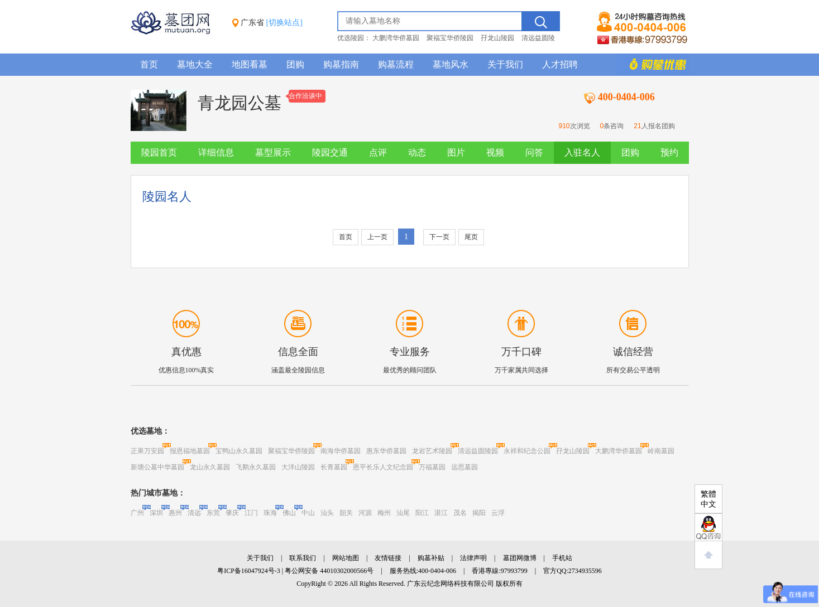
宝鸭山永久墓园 (238, 451)
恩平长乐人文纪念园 (383, 467)
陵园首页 (159, 152)
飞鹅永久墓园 (256, 467)
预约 (669, 152)
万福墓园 (432, 467)
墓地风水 (450, 64)
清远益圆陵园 (478, 451)
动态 (417, 152)
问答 (534, 152)
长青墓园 (333, 467)
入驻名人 (582, 152)
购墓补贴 (431, 558)
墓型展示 (273, 152)
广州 (137, 513)
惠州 (175, 513)
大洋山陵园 (298, 467)
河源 (365, 513)
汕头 (327, 513)
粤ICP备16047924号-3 (248, 571)
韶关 (346, 513)
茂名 (460, 513)
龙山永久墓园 (210, 467)
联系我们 (302, 558)
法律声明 (473, 558)
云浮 (498, 513)
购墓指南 (341, 64)
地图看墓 (249, 64)
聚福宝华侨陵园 (450, 38)
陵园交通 (330, 152)
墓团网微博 (520, 558)
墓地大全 (195, 64)
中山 (308, 513)
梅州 (384, 513)
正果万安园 (147, 451)
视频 (495, 152)
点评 (378, 152)
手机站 (562, 558)
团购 (295, 64)
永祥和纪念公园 (527, 451)
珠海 (270, 513)
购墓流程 (396, 64)
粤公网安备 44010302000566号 (329, 571)
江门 (251, 513)
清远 (194, 513)
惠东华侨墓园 (386, 451)
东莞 (213, 513)
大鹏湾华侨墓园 (395, 38)
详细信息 (216, 152)
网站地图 (345, 558)
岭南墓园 (661, 451)
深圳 (156, 513)
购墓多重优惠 (652, 65)
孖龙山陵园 (497, 38)
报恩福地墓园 (190, 451)
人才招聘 (560, 64)
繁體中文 (708, 499)
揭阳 (479, 513)
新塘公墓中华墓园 (157, 467)
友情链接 (388, 558)
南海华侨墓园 (340, 451)
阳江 (422, 513)
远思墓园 (464, 467)
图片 (456, 152)
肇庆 (232, 513)
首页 (149, 64)
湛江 (441, 513)
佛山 (289, 513)
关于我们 (505, 64)
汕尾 (403, 513)
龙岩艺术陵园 (432, 451)
